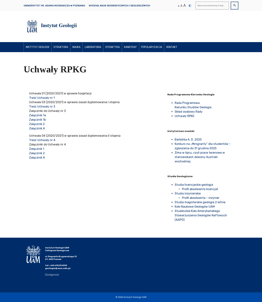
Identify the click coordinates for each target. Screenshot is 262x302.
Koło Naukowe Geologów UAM (195, 206)
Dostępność (52, 274)
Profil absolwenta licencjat (200, 189)
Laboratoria (93, 47)
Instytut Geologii (37, 47)
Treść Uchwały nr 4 (42, 140)
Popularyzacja (151, 47)
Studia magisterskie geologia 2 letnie (200, 202)
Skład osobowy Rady (189, 111)
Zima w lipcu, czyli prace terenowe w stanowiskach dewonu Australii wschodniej (200, 157)
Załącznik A (37, 128)
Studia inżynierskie (188, 193)
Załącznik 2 (37, 124)
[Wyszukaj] (212, 5)
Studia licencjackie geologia (194, 184)
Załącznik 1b (37, 119)
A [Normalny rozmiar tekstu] (178, 6)
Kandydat (130, 47)
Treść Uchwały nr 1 (42, 98)
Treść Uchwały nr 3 (42, 106)
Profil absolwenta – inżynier (200, 198)
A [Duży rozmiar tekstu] (184, 5)
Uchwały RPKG (184, 116)
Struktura (60, 47)
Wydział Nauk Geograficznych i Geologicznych (119, 5)
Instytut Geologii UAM (135, 297)
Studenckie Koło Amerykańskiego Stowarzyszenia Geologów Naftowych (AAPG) (201, 215)
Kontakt (171, 47)
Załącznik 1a (37, 115)
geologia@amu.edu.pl (57, 268)
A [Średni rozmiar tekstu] (181, 5)
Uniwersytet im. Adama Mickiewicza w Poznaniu (54, 5)
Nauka (76, 47)
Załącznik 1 (36, 149)
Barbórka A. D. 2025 (188, 139)
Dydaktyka (112, 47)
